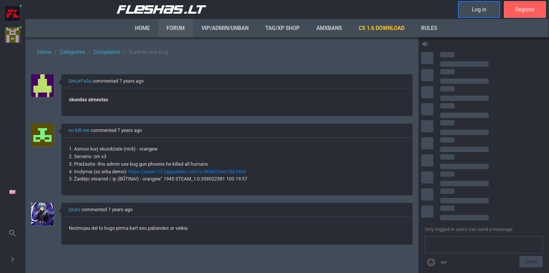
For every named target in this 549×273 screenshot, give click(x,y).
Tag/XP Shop (282, 28)
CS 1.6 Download (382, 28)
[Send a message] (484, 245)
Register (525, 9)
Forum (175, 28)
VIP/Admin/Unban (225, 28)
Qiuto (74, 209)
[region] (221, 155)
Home (142, 28)
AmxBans (329, 28)
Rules (429, 28)
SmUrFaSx (80, 81)
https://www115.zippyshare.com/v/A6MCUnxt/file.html (187, 171)
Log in (479, 9)
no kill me (79, 130)
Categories (72, 52)
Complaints (106, 52)
